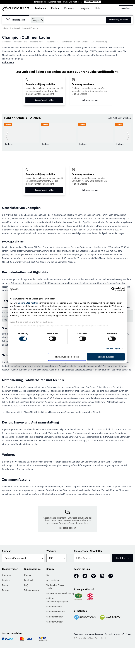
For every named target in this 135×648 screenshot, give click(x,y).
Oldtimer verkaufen (55, 611)
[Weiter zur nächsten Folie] (128, 135)
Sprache (6, 551)
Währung (51, 551)
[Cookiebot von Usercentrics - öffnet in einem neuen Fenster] (113, 289)
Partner (5, 590)
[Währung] (56, 558)
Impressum (78, 634)
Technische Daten (36, 42)
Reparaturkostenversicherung (60, 593)
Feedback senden (67, 527)
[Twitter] (85, 576)
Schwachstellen (52, 42)
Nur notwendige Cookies (67, 357)
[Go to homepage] (15, 8)
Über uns (6, 575)
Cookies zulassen (106, 357)
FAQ (26, 585)
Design (77, 42)
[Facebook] (76, 576)
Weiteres (85, 42)
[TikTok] (110, 576)
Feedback (28, 580)
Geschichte (6, 42)
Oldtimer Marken (54, 606)
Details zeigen (113, 348)
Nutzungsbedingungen (94, 634)
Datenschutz (110, 634)
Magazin (84, 8)
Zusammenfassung (99, 42)
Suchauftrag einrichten (118, 20)
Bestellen (122, 558)
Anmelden (125, 8)
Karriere (6, 580)
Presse (5, 585)
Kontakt (28, 575)
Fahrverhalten (66, 42)
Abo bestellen (52, 580)
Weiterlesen (8, 62)
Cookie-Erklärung (123, 634)
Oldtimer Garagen (54, 621)
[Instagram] (102, 576)
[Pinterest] (93, 576)
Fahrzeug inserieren (90, 100)
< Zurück (6, 28)
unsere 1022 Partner (28, 303)
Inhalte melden (31, 590)
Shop (48, 575)
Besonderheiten (20, 42)
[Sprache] (23, 558)
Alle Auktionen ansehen (119, 118)
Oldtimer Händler (54, 616)
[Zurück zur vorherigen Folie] (6, 135)
